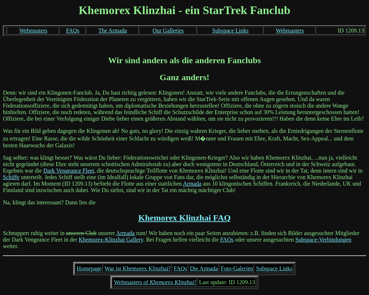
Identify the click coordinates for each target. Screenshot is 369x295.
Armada (192, 184)
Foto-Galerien (237, 268)
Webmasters (33, 30)
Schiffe (11, 177)
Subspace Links (230, 30)
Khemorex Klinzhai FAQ (184, 217)
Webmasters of (155, 282)
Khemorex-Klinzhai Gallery (111, 240)
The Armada (112, 30)
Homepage (89, 268)
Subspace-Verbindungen (323, 240)
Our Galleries (168, 30)
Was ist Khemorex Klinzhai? (138, 268)
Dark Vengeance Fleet (68, 171)
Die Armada (204, 268)
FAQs (72, 30)
